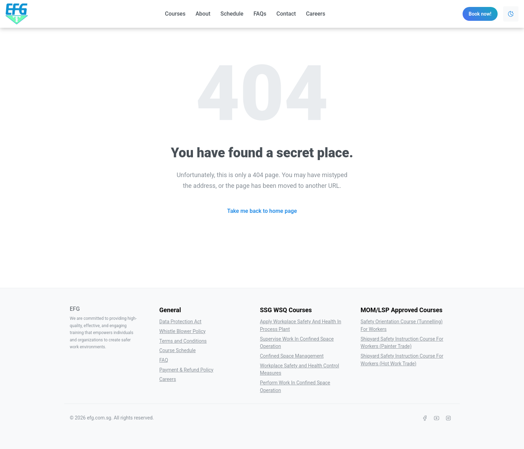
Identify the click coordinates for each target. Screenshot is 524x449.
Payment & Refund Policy (186, 370)
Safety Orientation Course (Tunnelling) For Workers (402, 325)
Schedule (231, 13)
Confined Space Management (292, 356)
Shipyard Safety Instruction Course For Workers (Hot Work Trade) (402, 359)
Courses (175, 13)
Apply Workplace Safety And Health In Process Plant (300, 325)
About (202, 13)
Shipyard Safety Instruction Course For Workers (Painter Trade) (402, 342)
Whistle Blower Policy (182, 331)
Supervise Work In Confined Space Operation (297, 342)
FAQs (259, 13)
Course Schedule (177, 350)
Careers (316, 13)
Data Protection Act (180, 321)
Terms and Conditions (183, 341)
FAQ (163, 360)
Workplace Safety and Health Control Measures (299, 369)
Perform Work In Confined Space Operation (295, 386)
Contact (286, 13)
